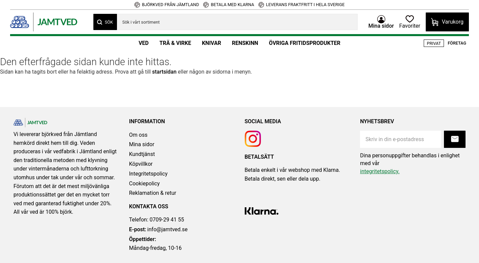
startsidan (164, 72)
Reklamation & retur (152, 193)
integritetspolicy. (379, 171)
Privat (434, 43)
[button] (409, 21)
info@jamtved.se (158, 229)
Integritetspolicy (148, 173)
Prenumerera (455, 139)
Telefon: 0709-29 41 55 (156, 219)
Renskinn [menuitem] (245, 43)
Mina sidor (141, 144)
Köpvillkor (141, 164)
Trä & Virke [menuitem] (175, 43)
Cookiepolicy (144, 183)
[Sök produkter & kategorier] (237, 22)
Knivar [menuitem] (211, 43)
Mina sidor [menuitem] (381, 26)
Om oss (138, 135)
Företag (457, 43)
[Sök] (105, 22)
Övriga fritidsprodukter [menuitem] (304, 43)
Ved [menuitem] (144, 43)
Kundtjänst (142, 154)
